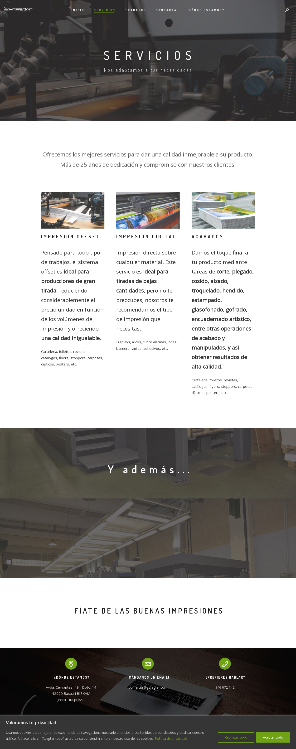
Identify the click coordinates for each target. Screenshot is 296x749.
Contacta (166, 10)
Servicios (105, 10)
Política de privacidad (171, 738)
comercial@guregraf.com (148, 687)
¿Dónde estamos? (205, 10)
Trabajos (135, 10)
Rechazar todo (236, 737)
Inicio (77, 10)
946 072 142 (224, 687)
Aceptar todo (273, 737)
